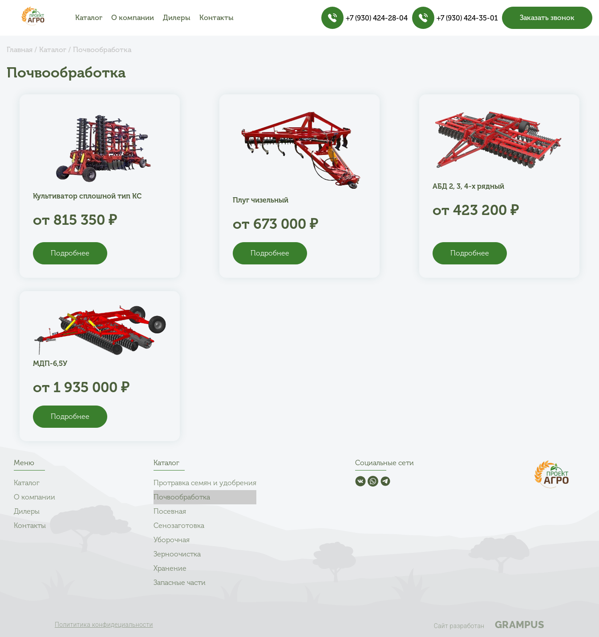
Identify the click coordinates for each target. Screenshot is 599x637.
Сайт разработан (489, 624)
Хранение (170, 568)
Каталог (88, 17)
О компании (132, 17)
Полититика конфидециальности (104, 624)
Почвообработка (182, 497)
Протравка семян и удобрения (205, 483)
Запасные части (180, 582)
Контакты (216, 17)
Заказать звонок (547, 17)
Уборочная (172, 540)
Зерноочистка (177, 554)
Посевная (170, 511)
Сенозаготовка (179, 525)
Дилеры (176, 17)
